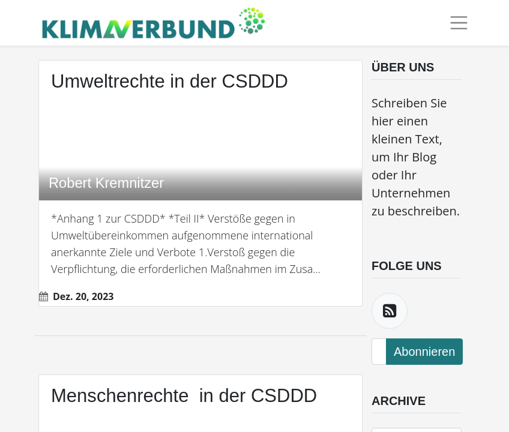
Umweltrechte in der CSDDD (169, 81)
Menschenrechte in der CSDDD (184, 395)
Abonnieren (424, 351)
